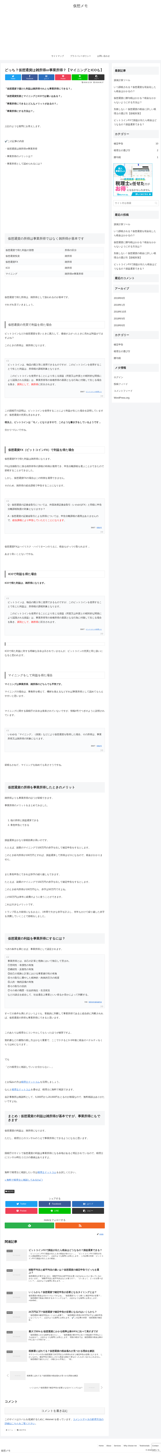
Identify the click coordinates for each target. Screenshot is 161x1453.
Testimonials (144, 1446)
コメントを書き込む (54, 1410)
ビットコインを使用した (94, 391)
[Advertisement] (80, 32)
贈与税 (136, 157)
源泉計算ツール (122, 80)
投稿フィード (121, 384)
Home (101, 1446)
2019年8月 (119, 298)
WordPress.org (121, 397)
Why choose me (130, 1446)
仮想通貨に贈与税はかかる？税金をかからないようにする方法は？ (135, 100)
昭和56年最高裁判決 (95, 1002)
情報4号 (99, 527)
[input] (136, 203)
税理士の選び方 (136, 150)
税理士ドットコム (30, 1082)
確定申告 (9, 1191)
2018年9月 (119, 318)
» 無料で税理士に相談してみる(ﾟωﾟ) (24, 1180)
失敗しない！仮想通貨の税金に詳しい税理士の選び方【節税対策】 (135, 111)
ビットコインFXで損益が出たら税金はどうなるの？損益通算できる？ (135, 122)
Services (117, 1446)
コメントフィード (123, 391)
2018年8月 (119, 325)
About (108, 1446)
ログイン (118, 377)
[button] (156, 203)
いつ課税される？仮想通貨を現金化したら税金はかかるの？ (135, 89)
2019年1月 (119, 305)
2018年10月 (120, 311)
